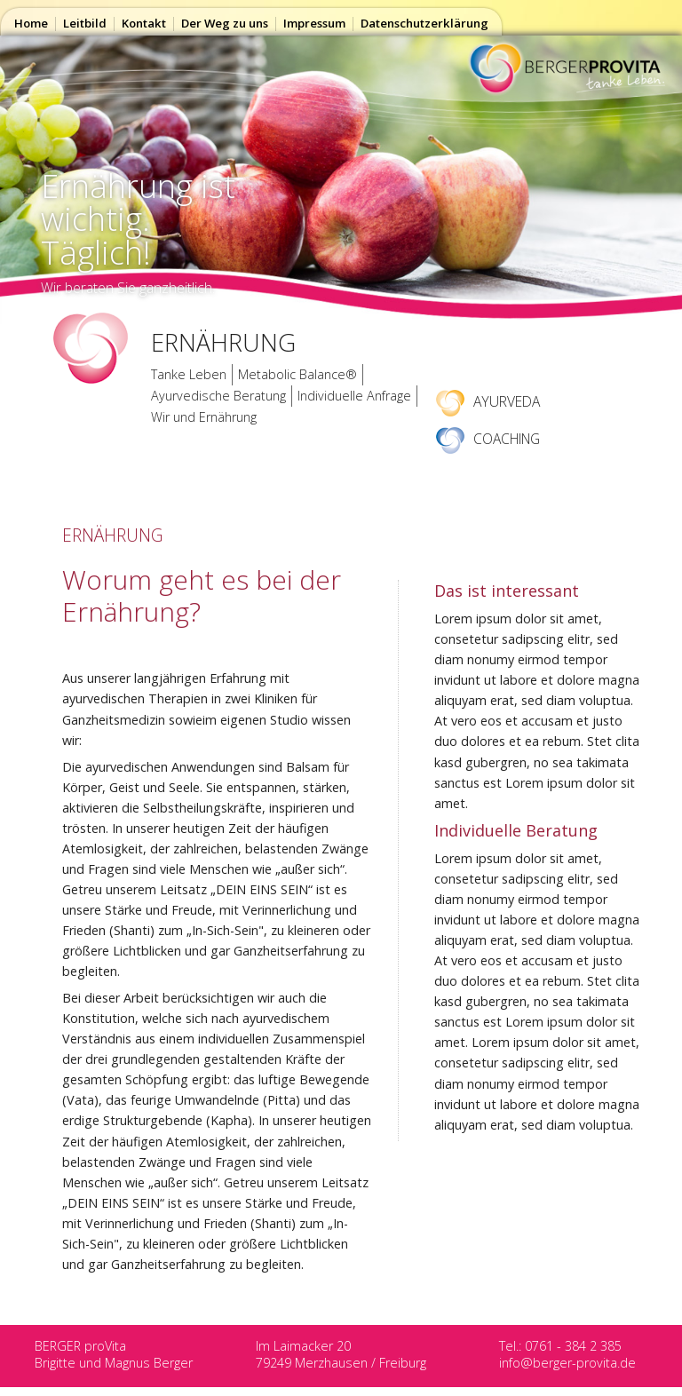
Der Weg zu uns (224, 23)
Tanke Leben (188, 374)
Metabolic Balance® (297, 374)
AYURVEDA (488, 401)
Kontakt (144, 23)
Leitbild (85, 23)
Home (31, 23)
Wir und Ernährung (204, 416)
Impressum (314, 23)
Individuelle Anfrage (354, 395)
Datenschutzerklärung (424, 23)
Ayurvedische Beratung (218, 395)
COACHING (488, 438)
